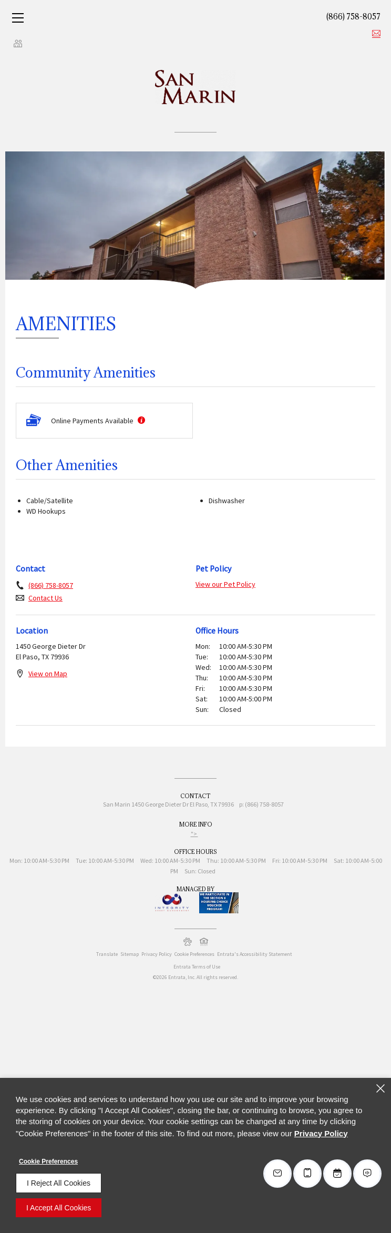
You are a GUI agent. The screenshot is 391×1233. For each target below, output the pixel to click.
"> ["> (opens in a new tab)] (194, 834)
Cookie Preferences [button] (194, 954)
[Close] (380, 1088)
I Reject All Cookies (58, 1183)
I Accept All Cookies (58, 1208)
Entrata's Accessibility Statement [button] (254, 954)
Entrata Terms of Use (196, 966)
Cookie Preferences (48, 1161)
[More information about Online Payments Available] (140, 420)
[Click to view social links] (18, 43)
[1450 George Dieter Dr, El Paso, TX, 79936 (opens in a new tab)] (182, 805)
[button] (187, 941)
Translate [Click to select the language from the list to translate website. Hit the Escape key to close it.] (107, 954)
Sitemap (129, 954)
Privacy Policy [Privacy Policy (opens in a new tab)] (156, 954)
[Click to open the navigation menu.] (18, 18)
